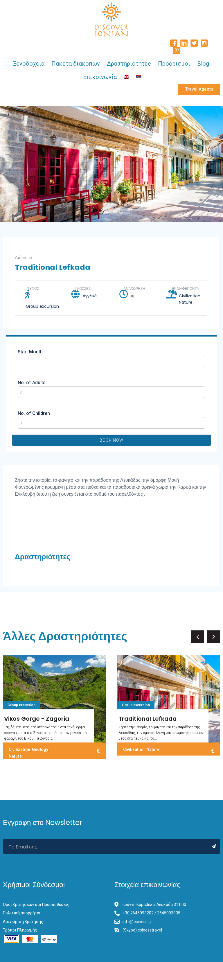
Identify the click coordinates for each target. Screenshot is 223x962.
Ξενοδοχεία (28, 63)
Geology (40, 749)
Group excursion (42, 306)
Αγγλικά (90, 296)
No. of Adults (32, 382)
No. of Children (34, 413)
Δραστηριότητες (129, 63)
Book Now (111, 440)
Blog (203, 63)
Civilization (189, 296)
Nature (186, 302)
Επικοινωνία (100, 76)
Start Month (30, 352)
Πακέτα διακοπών (75, 63)
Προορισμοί (174, 63)
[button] (199, 89)
